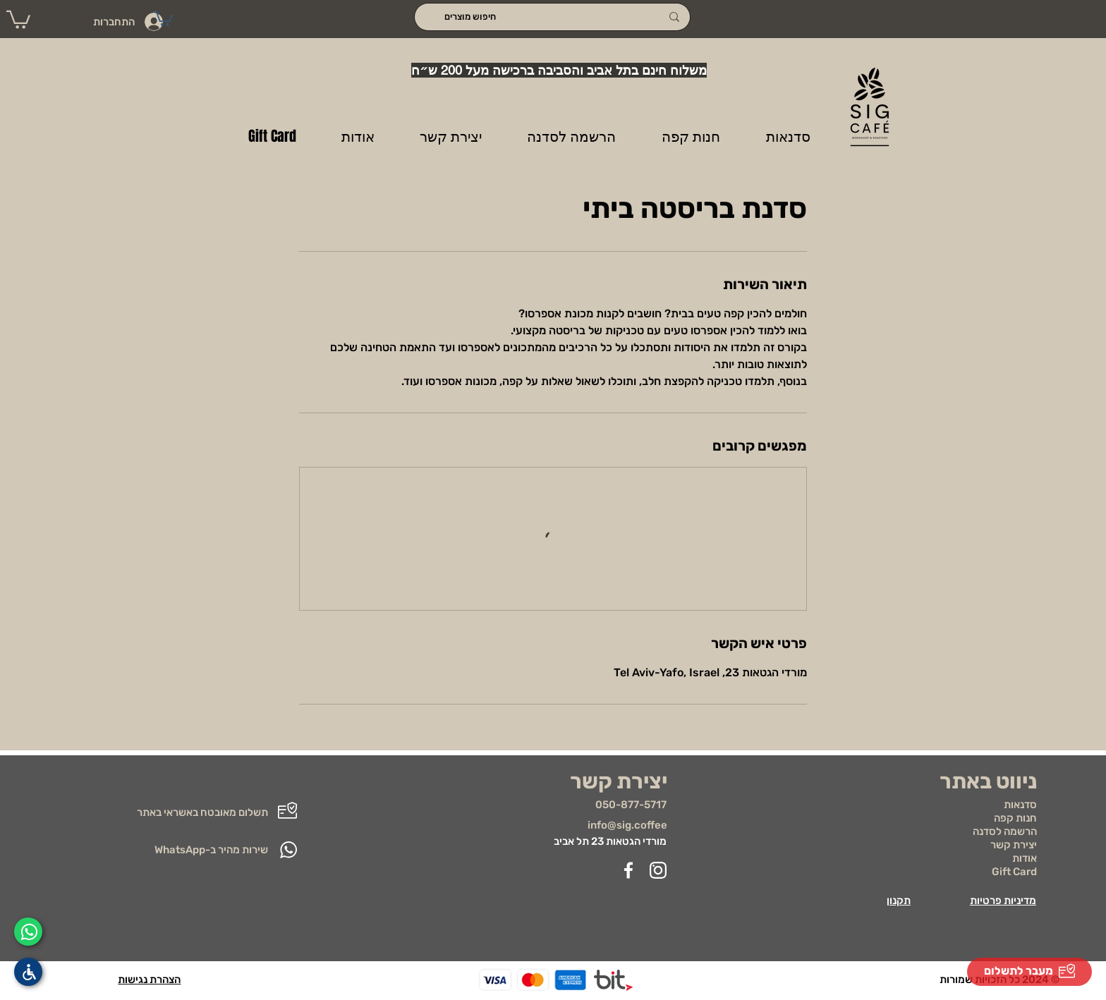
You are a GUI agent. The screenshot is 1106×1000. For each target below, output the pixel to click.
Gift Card (1014, 871)
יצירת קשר (1013, 845)
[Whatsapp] (28, 931)
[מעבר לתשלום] (1029, 972)
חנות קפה (1015, 818)
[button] (18, 18)
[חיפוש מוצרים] (552, 17)
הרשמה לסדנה (1005, 831)
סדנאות (1020, 804)
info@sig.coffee (627, 825)
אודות (1024, 858)
